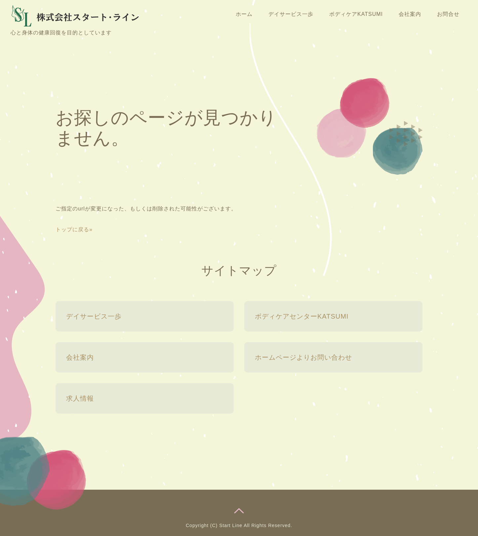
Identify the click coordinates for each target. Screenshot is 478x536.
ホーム (244, 14)
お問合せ (448, 14)
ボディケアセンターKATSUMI (301, 316)
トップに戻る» (74, 229)
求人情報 (80, 398)
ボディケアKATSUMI (356, 14)
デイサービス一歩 (290, 14)
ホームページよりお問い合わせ (303, 357)
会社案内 (410, 14)
